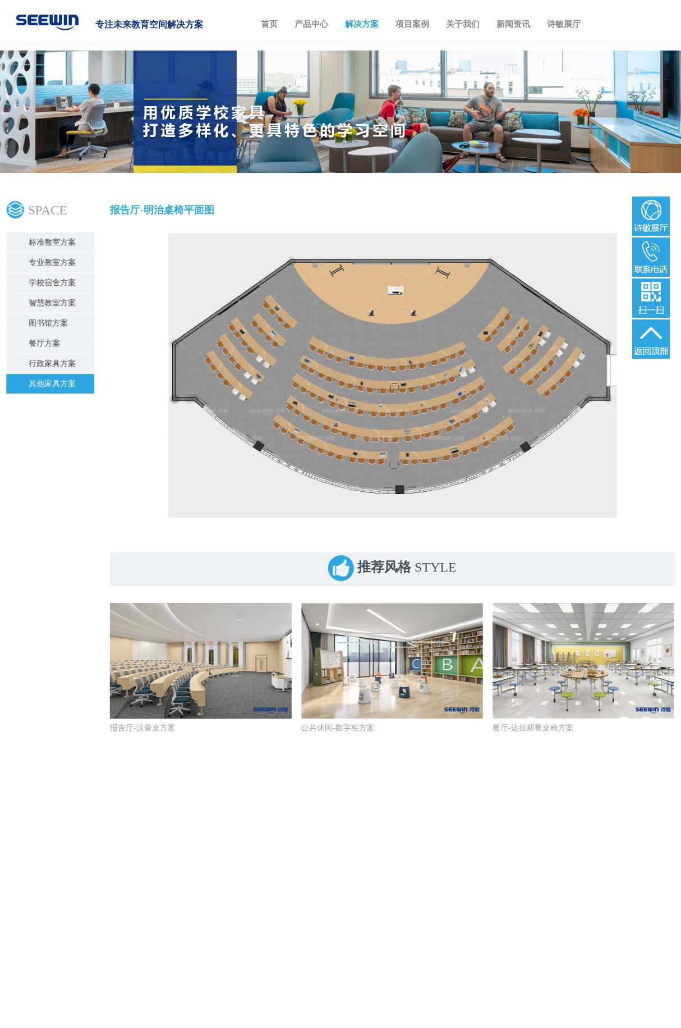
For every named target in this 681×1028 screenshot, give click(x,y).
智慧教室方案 (53, 303)
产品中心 (311, 24)
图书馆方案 (50, 323)
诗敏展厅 (564, 24)
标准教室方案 (53, 242)
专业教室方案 (53, 262)
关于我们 (463, 24)
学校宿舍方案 (53, 282)
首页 (269, 24)
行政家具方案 (53, 363)
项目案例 (412, 24)
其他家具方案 (53, 384)
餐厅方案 (46, 343)
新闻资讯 (513, 24)
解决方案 (362, 24)
